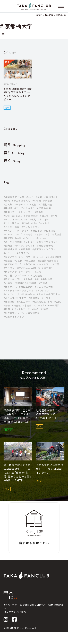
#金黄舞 (8, 204)
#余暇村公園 (45, 204)
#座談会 (8, 260)
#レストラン (44, 264)
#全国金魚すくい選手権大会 (19, 197)
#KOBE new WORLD (28, 268)
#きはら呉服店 (54, 234)
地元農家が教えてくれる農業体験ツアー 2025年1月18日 (49, 414)
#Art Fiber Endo (13, 216)
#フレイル (29, 242)
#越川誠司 (34, 298)
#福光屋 (8, 245)
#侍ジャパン (10, 271)
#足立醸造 (30, 260)
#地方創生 (47, 268)
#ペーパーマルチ (40, 223)
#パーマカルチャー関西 (46, 305)
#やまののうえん (21, 200)
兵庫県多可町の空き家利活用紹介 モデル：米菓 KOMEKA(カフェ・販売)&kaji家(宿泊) (17, 416)
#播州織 (8, 208)
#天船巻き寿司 (45, 245)
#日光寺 (28, 234)
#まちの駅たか (11, 223)
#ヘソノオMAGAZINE (16, 219)
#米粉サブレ (21, 204)
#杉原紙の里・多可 (42, 301)
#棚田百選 (36, 230)
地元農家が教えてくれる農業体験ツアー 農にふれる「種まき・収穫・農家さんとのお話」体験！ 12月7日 (17, 473)
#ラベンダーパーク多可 (16, 230)
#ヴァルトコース (21, 309)
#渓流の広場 (44, 208)
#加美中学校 (28, 294)
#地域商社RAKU (12, 238)
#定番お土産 (31, 216)
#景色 (7, 200)
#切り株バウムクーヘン (16, 275)
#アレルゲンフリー (32, 227)
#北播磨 (47, 200)
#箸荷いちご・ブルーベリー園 (19, 257)
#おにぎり (43, 219)
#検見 (33, 219)
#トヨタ (46, 298)
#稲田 (7, 309)
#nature (41, 238)
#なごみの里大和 (44, 286)
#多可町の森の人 (13, 264)
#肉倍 (7, 305)
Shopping (14, 145)
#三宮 (38, 271)
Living (14, 153)
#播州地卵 (46, 279)
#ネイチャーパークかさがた (19, 290)
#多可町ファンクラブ (43, 249)
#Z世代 (18, 260)
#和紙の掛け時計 (13, 279)
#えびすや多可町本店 (48, 294)
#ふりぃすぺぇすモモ (15, 298)
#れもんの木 (23, 301)
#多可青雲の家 (54, 257)
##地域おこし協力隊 (25, 283)
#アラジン (9, 268)
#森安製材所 (33, 313)
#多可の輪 (29, 264)
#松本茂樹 (49, 230)
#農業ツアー (10, 212)
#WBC (58, 301)
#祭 (37, 279)
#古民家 (27, 305)
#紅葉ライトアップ (14, 316)
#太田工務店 (26, 286)
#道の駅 (39, 212)
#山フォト (9, 253)
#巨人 (40, 257)
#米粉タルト (51, 197)
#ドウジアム (42, 290)
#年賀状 (36, 200)
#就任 (33, 204)
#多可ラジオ (23, 253)
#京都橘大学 (10, 249)
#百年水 (8, 283)
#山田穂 (44, 216)
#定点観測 (36, 275)
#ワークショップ (13, 234)
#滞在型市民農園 (13, 242)
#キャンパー (26, 271)
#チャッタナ (25, 212)
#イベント (28, 238)
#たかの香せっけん (14, 313)
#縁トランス (10, 286)
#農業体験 (9, 301)
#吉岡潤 (43, 283)
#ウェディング (11, 294)
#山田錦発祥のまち (48, 260)
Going (12, 161)
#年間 (56, 264)
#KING (25, 223)
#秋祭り (39, 234)
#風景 (39, 197)
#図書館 (16, 305)
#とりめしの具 (11, 227)
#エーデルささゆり (24, 208)
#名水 (54, 216)
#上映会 (28, 279)
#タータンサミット (24, 245)
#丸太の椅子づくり (47, 242)
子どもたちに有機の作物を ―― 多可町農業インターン (49, 469)
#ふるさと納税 (40, 309)
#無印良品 (24, 249)
